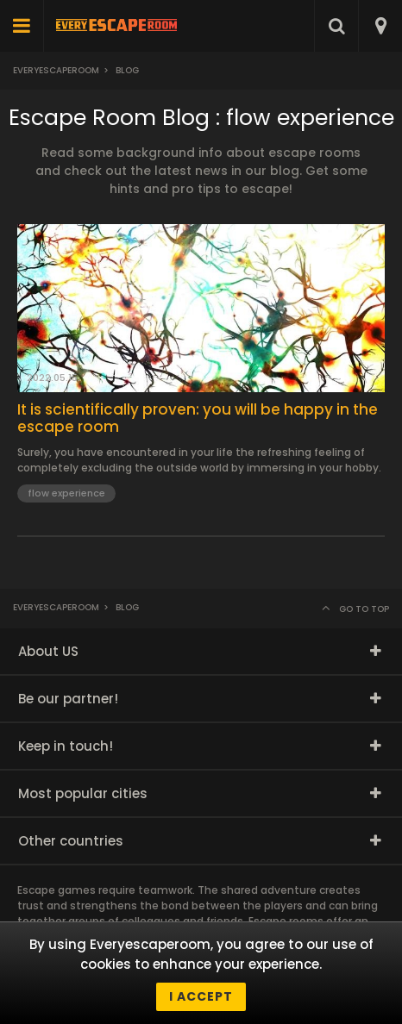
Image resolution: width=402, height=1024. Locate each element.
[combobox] (380, 26)
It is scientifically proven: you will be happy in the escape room (197, 418)
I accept (201, 996)
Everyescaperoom (56, 70)
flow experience (66, 493)
